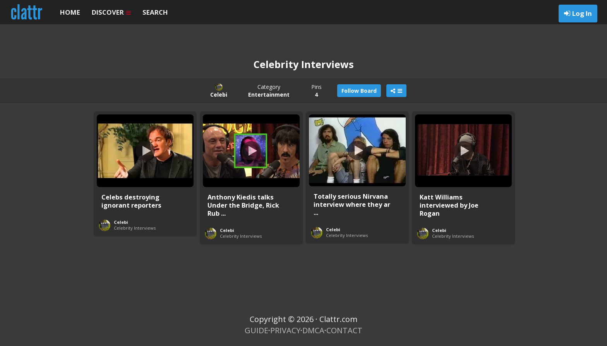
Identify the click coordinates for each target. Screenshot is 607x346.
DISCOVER (111, 12)
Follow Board (359, 90)
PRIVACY (285, 330)
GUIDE (256, 330)
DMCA (313, 330)
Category (269, 90)
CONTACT (344, 330)
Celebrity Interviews (135, 228)
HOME (70, 12)
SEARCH (155, 12)
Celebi (121, 222)
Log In (582, 13)
